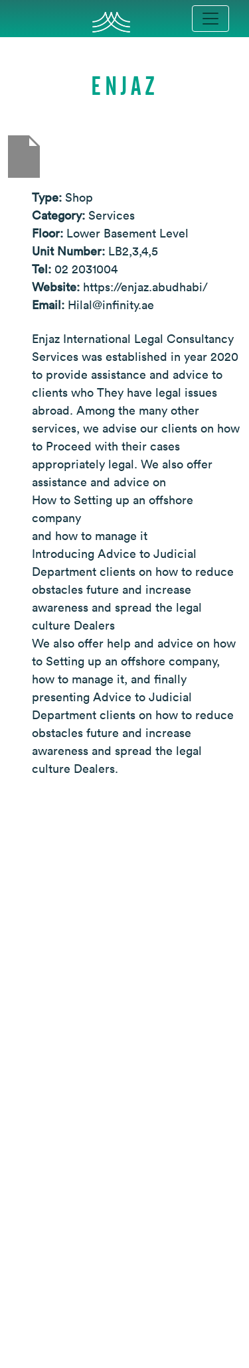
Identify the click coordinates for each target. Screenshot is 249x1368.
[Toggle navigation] (210, 18)
